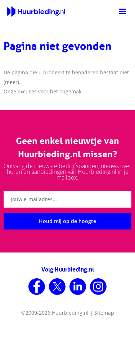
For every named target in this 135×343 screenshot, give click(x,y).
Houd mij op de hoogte (67, 221)
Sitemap (104, 312)
